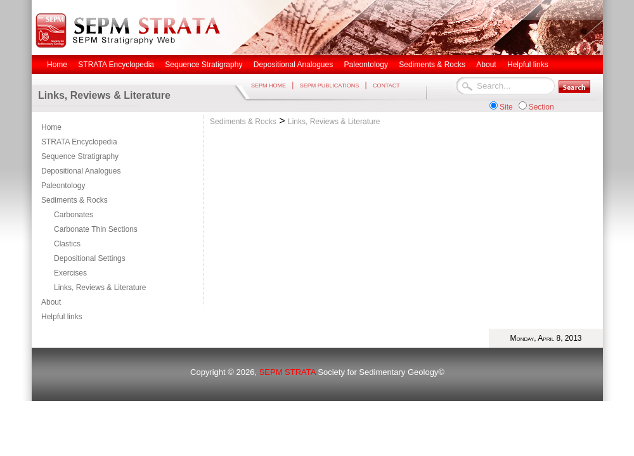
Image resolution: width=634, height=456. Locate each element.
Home (51, 127)
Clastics (67, 243)
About (51, 302)
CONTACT (386, 85)
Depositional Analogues (80, 171)
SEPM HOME (268, 85)
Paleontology (63, 185)
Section (541, 107)
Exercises (70, 273)
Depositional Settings (90, 258)
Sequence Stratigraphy (80, 156)
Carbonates (73, 214)
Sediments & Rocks (74, 200)
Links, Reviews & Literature (100, 287)
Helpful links (61, 316)
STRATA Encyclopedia (79, 141)
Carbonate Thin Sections (96, 229)
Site (506, 107)
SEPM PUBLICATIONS (329, 85)
